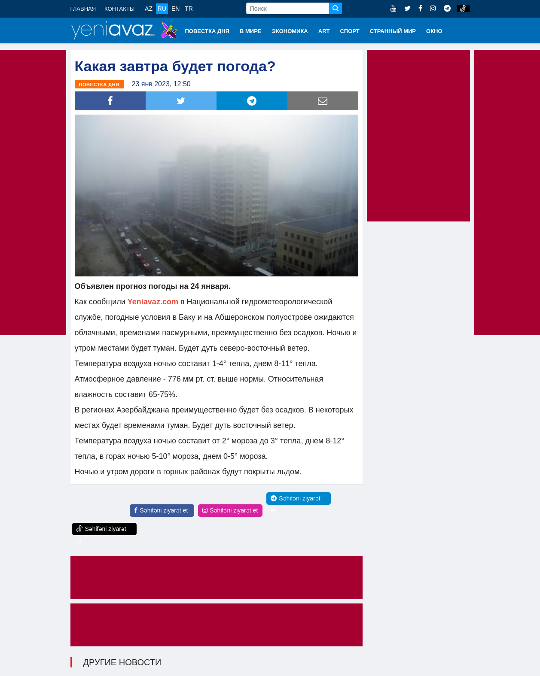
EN (175, 8)
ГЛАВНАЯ (83, 9)
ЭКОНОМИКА (290, 31)
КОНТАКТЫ (119, 9)
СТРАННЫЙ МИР (393, 31)
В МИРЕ (251, 31)
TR (189, 8)
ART (324, 31)
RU (162, 8)
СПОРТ (349, 31)
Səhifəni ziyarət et (161, 510)
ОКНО (434, 31)
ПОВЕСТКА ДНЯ (207, 31)
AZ (149, 8)
